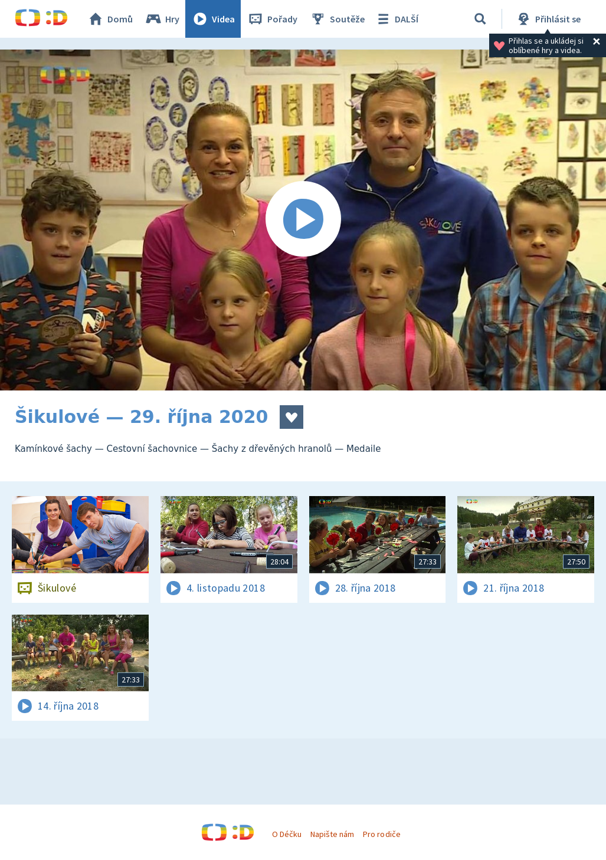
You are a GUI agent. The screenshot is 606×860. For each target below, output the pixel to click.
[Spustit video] (303, 220)
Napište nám (332, 834)
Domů (110, 19)
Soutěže (337, 19)
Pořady (272, 19)
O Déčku (287, 834)
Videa (213, 19)
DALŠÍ (396, 19)
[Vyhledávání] (480, 19)
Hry (162, 19)
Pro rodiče (381, 834)
